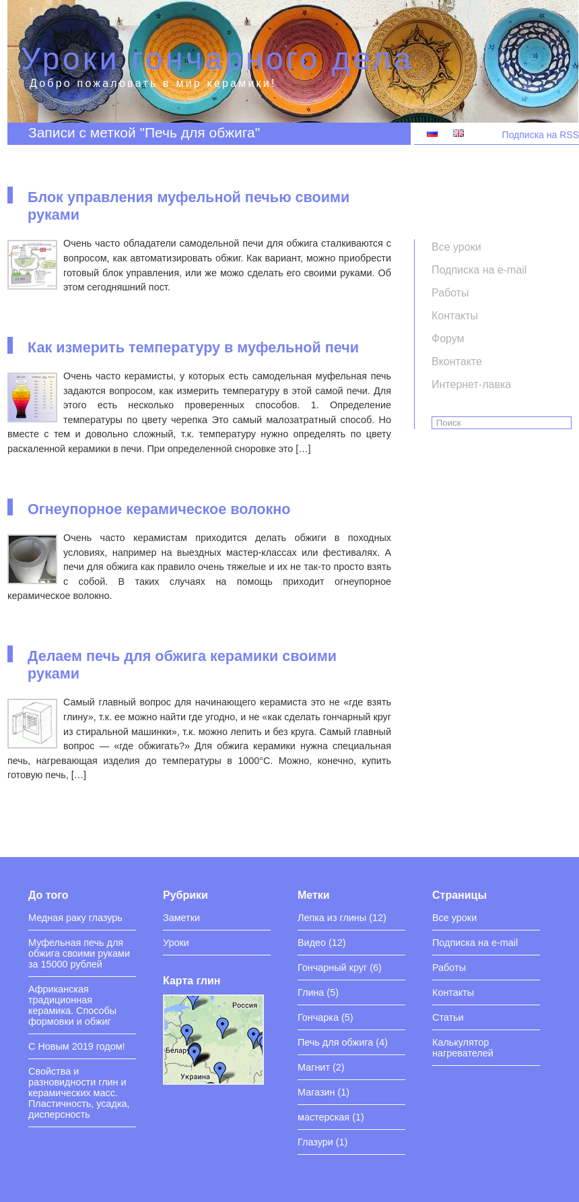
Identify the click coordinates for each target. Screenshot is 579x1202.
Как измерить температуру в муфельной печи (193, 347)
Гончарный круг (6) (340, 967)
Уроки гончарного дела (217, 58)
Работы (449, 967)
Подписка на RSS (540, 134)
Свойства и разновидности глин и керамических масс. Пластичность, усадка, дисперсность (79, 1093)
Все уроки (454, 917)
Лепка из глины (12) (342, 917)
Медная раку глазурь (75, 917)
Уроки (176, 942)
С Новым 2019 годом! (76, 1046)
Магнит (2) (321, 1067)
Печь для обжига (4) (343, 1042)
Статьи (448, 1017)
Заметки (181, 917)
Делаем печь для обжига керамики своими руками (182, 664)
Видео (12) (322, 942)
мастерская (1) (331, 1117)
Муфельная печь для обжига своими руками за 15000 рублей (79, 953)
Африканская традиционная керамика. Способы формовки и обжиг (72, 1005)
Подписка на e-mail (475, 942)
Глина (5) (318, 992)
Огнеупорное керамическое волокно (159, 509)
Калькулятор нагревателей (462, 1047)
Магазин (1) (323, 1092)
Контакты (453, 992)
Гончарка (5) (325, 1017)
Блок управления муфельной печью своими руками (188, 206)
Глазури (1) (322, 1142)
